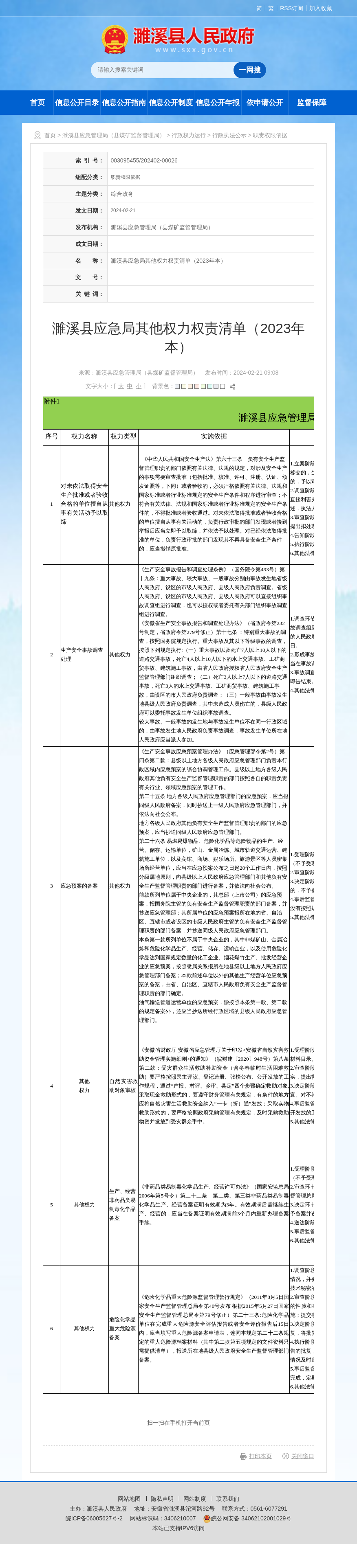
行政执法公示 (229, 135)
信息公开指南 (124, 103)
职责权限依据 (270, 135)
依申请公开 (265, 103)
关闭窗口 (302, 1456)
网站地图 (130, 1499)
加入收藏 (320, 8)
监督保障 (311, 103)
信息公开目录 (77, 103)
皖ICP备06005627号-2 (94, 1518)
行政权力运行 (189, 135)
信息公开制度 (171, 103)
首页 (37, 103)
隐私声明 (163, 1499)
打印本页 (260, 1456)
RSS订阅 (291, 8)
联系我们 (227, 1499)
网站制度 (195, 1499)
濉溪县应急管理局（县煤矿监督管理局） (113, 135)
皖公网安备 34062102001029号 (247, 1518)
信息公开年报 (218, 103)
